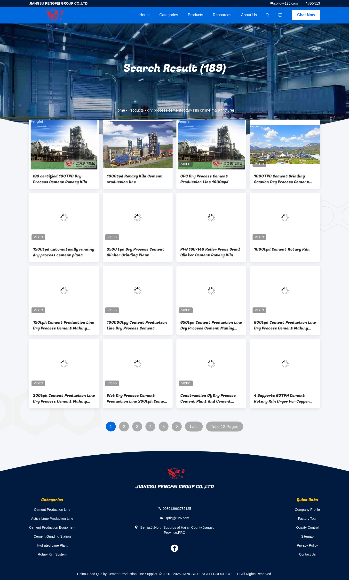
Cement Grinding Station (52, 536)
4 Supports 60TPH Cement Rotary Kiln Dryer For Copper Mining (281, 398)
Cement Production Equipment (52, 527)
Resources (222, 15)
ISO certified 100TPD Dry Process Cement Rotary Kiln (60, 179)
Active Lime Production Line (52, 518)
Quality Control (307, 527)
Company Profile (307, 509)
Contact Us (307, 554)
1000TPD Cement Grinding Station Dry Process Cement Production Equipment (281, 179)
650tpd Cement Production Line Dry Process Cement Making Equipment (211, 325)
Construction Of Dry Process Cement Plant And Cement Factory (208, 398)
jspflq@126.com (285, 3)
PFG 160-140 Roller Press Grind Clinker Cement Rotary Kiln (210, 252)
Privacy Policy (307, 545)
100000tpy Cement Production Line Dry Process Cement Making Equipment (137, 325)
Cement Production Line (52, 509)
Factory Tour (307, 518)
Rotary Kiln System (52, 554)
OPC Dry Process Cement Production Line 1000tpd (204, 179)
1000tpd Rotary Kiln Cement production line (134, 179)
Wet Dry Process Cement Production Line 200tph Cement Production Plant (138, 398)
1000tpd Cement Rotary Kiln (282, 249)
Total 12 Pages (224, 426)
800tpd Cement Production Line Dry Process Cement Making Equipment (285, 325)
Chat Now (306, 15)
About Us (249, 15)
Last (194, 426)
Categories (168, 15)
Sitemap (307, 536)
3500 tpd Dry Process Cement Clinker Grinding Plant (136, 252)
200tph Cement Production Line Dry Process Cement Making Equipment (64, 398)
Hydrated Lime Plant (52, 545)
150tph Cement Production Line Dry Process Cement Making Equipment (63, 325)
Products (195, 15)
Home (144, 15)
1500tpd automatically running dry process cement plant (63, 252)
